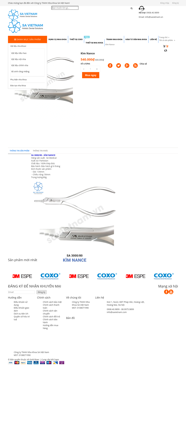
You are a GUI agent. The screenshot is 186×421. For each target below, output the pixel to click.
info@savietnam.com (117, 312)
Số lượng (85, 63)
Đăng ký (175, 3)
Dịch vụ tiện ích (21, 313)
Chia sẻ (143, 63)
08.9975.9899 (127, 309)
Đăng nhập (164, 3)
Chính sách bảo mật (52, 302)
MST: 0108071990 (80, 307)
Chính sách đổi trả (51, 316)
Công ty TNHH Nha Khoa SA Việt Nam (81, 303)
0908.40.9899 (113, 309)
